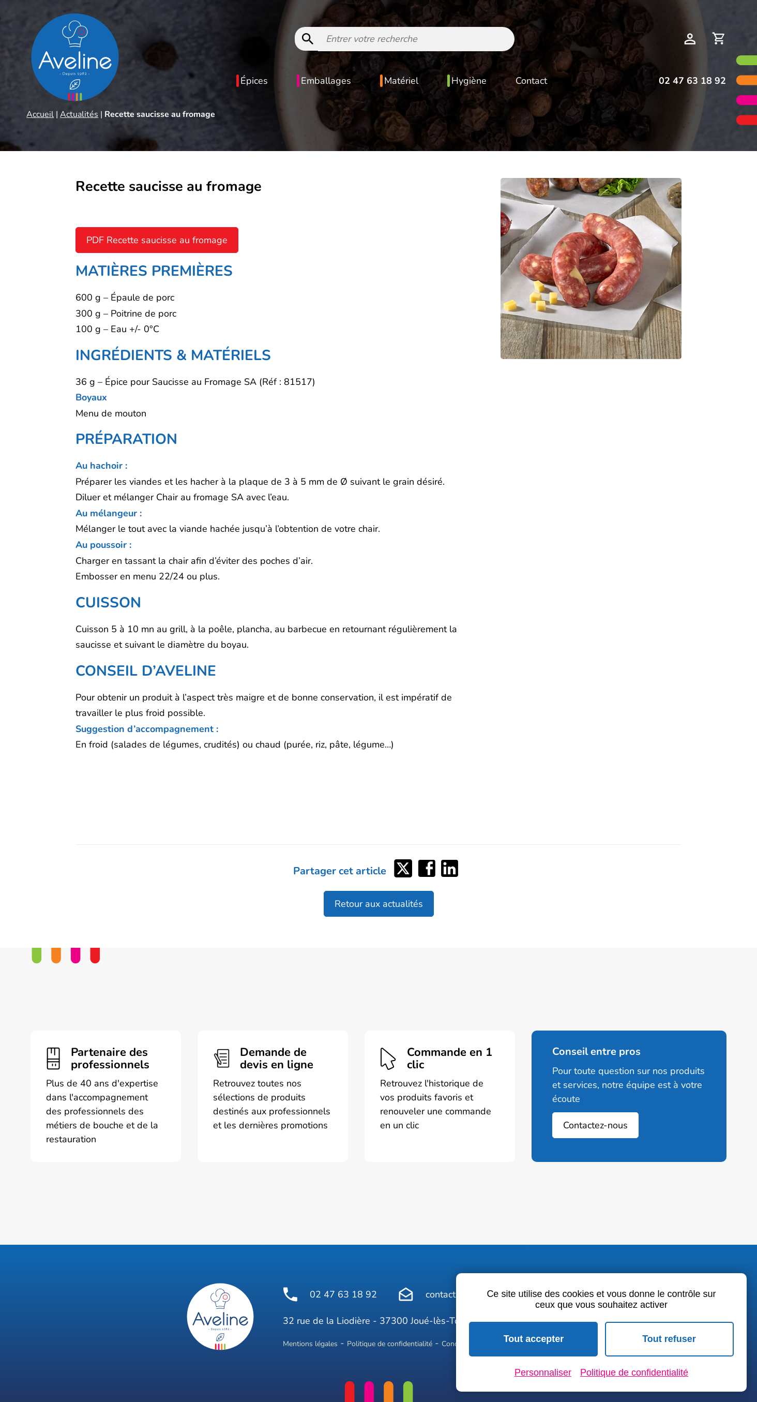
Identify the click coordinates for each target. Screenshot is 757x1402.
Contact (531, 80)
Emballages (326, 80)
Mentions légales (310, 1344)
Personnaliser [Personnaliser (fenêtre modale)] (542, 1372)
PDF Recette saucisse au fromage (157, 240)
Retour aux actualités (379, 904)
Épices (254, 80)
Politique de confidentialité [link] (634, 1372)
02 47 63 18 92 (692, 80)
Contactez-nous (595, 1125)
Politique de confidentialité (389, 1344)
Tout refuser (669, 1339)
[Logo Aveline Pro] (220, 1316)
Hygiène (469, 80)
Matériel (401, 80)
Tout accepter (534, 1339)
